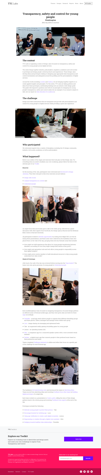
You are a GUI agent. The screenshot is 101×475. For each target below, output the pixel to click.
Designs (59, 3)
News (76, 3)
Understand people (30, 184)
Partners (18, 472)
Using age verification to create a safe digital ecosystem (41, 416)
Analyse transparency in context (34, 181)
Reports (71, 3)
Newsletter (11, 472)
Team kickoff (70, 263)
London (42, 82)
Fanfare (26, 337)
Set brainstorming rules (39, 390)
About (81, 3)
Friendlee (27, 318)
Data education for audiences (45, 92)
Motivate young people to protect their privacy (38, 410)
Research (65, 3)
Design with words (30, 178)
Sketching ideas (69, 390)
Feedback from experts (59, 400)
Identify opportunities (45, 237)
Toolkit (88, 3)
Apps (24, 315)
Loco (25, 323)
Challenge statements (40, 342)
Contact (24, 472)
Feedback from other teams (62, 392)
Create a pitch (51, 398)
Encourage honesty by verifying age (35, 413)
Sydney (50, 82)
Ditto (25, 332)
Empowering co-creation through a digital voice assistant (41, 419)
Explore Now (78, 439)
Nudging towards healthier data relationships (38, 422)
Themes (53, 3)
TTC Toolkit (31, 472)
